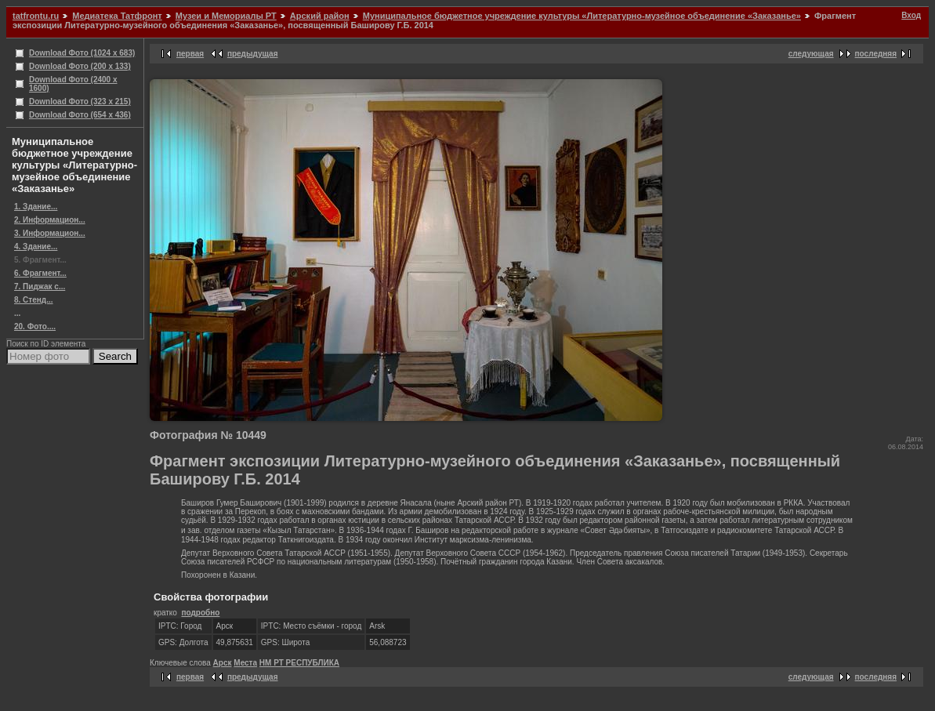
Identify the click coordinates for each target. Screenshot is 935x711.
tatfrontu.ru (36, 15)
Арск (222, 662)
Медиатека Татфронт (116, 15)
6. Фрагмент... (40, 273)
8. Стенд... (33, 300)
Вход (911, 15)
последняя (876, 53)
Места (245, 662)
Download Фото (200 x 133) (80, 66)
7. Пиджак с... (39, 286)
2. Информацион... (49, 220)
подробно (200, 612)
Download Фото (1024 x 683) (82, 53)
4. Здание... (35, 246)
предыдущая (252, 53)
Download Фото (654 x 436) (80, 115)
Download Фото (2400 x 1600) (73, 84)
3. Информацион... (49, 233)
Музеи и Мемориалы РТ (226, 15)
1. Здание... (35, 206)
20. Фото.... (35, 326)
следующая (811, 53)
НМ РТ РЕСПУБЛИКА (299, 662)
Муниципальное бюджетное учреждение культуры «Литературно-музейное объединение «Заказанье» (582, 15)
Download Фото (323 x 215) (80, 101)
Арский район (320, 15)
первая (190, 53)
